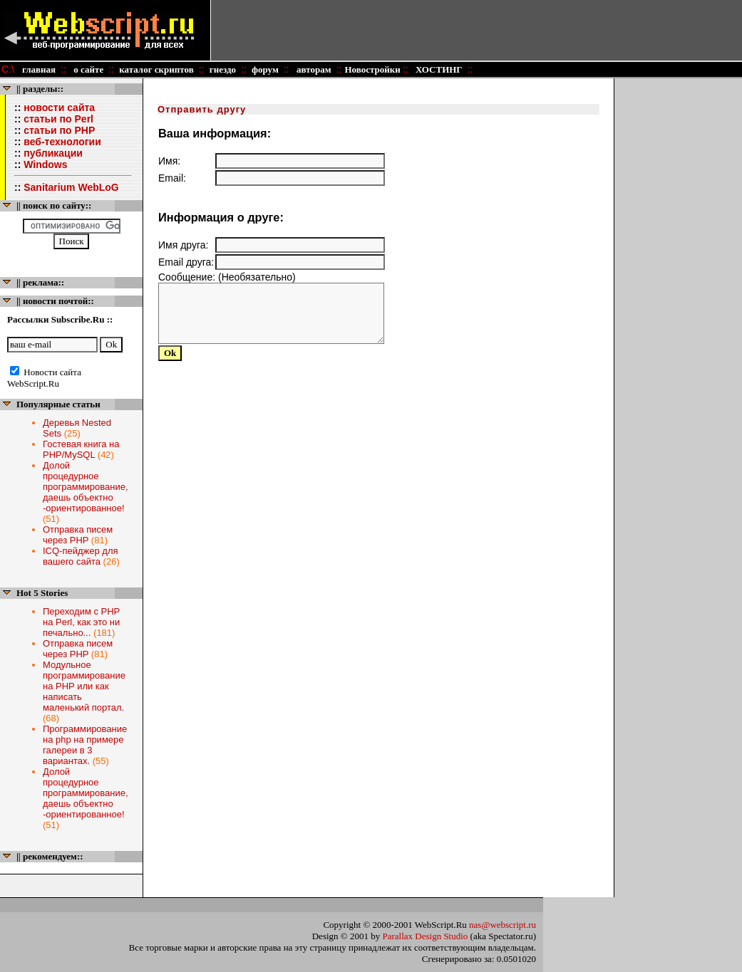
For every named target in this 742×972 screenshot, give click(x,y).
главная (39, 69)
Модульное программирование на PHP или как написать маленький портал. (84, 686)
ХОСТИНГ (438, 69)
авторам (313, 69)
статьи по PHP (59, 130)
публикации (53, 153)
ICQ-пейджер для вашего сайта (80, 556)
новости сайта (59, 107)
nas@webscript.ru (502, 924)
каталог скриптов (156, 69)
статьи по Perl (58, 119)
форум (265, 69)
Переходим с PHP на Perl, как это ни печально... (81, 622)
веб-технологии (62, 141)
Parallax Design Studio (425, 936)
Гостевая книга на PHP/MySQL (81, 449)
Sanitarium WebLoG (71, 187)
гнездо (222, 69)
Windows (45, 164)
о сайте (87, 69)
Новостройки (373, 69)
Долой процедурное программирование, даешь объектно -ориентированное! (85, 486)
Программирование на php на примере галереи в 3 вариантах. (85, 744)
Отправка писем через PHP (78, 534)
